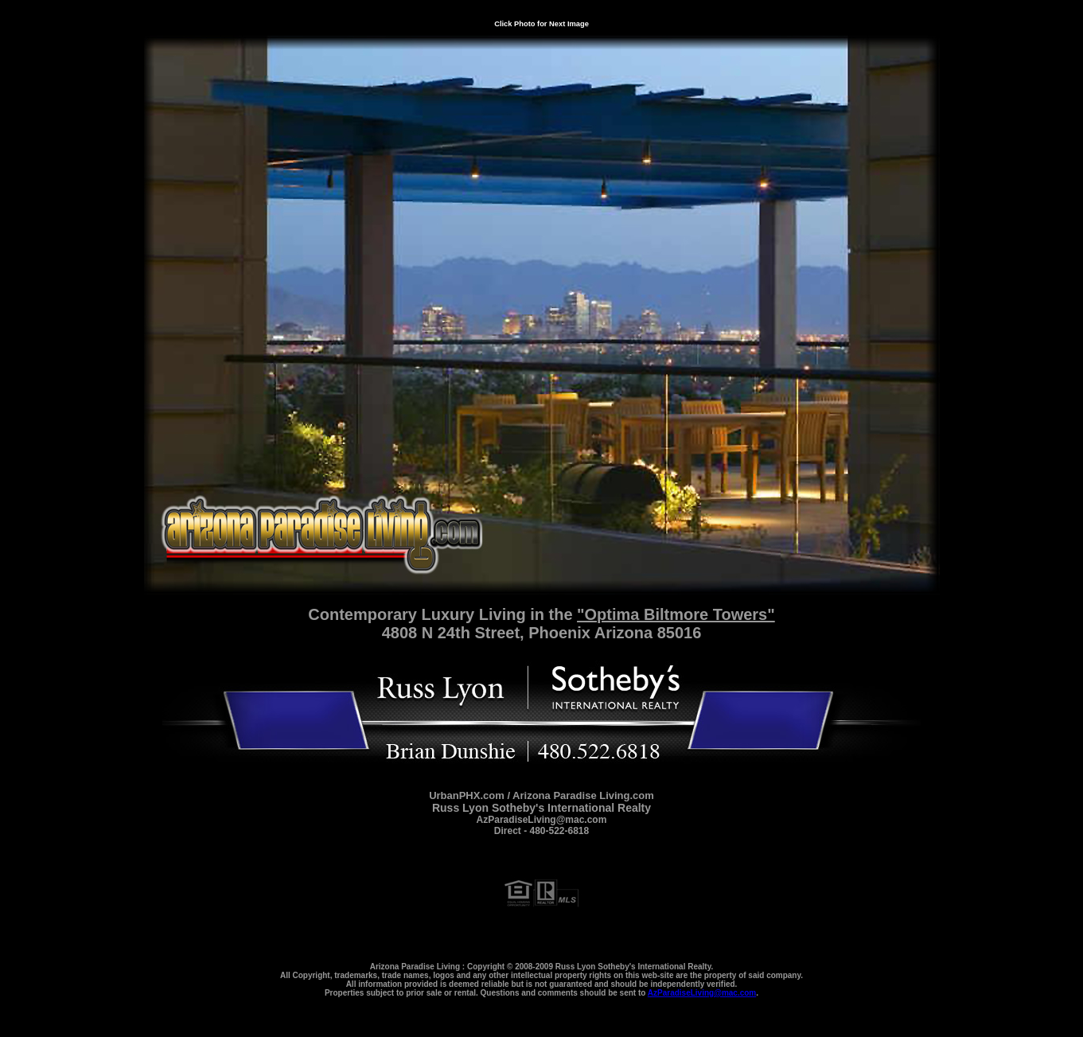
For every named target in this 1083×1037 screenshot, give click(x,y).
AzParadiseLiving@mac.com (702, 992)
